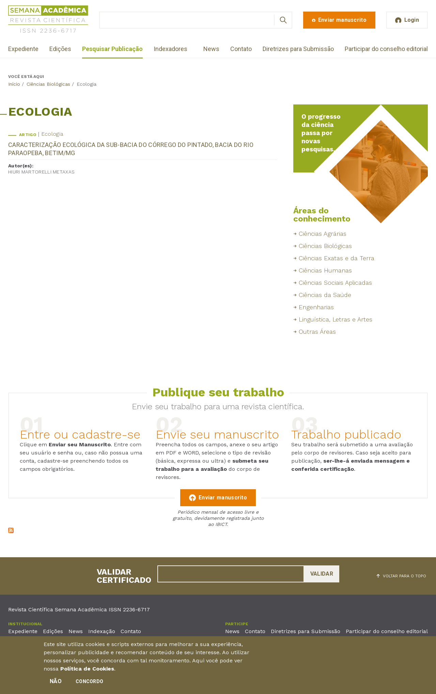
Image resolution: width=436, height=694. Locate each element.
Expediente (23, 48)
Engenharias (316, 307)
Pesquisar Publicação (112, 48)
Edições (60, 48)
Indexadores (170, 48)
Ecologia (52, 134)
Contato (241, 48)
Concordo (89, 682)
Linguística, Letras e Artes (335, 319)
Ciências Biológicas (48, 84)
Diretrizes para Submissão (298, 48)
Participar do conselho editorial (386, 48)
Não (56, 682)
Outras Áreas (317, 331)
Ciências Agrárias (322, 233)
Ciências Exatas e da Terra (336, 258)
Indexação (101, 631)
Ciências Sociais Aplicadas (335, 282)
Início (14, 84)
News (211, 48)
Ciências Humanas (325, 270)
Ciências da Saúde (325, 294)
